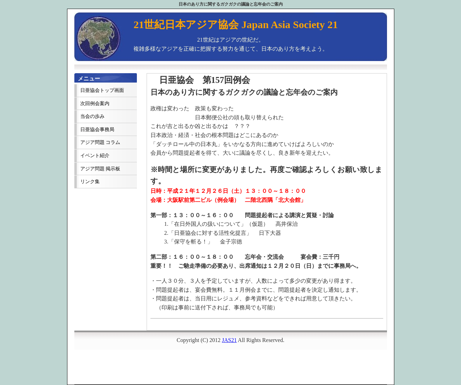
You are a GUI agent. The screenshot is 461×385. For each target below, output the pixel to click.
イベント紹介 (94, 155)
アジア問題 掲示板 (100, 168)
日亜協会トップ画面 (102, 90)
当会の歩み (92, 116)
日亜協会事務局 (97, 129)
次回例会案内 (94, 103)
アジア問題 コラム (100, 142)
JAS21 (229, 340)
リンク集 (90, 181)
